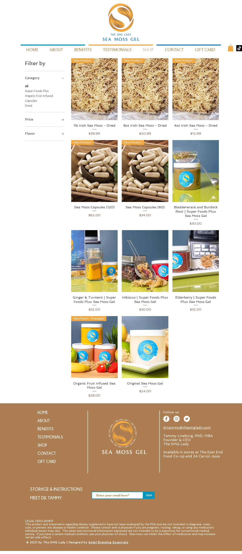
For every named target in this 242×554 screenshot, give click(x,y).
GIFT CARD (46, 461)
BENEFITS (45, 429)
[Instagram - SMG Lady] (176, 419)
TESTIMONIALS (50, 437)
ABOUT (43, 420)
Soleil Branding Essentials (108, 542)
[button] (230, 48)
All (26, 86)
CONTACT (46, 453)
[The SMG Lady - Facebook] (166, 419)
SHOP (42, 445)
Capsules (31, 100)
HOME (42, 412)
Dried (28, 105)
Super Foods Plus (37, 91)
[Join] (149, 495)
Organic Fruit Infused (39, 95)
